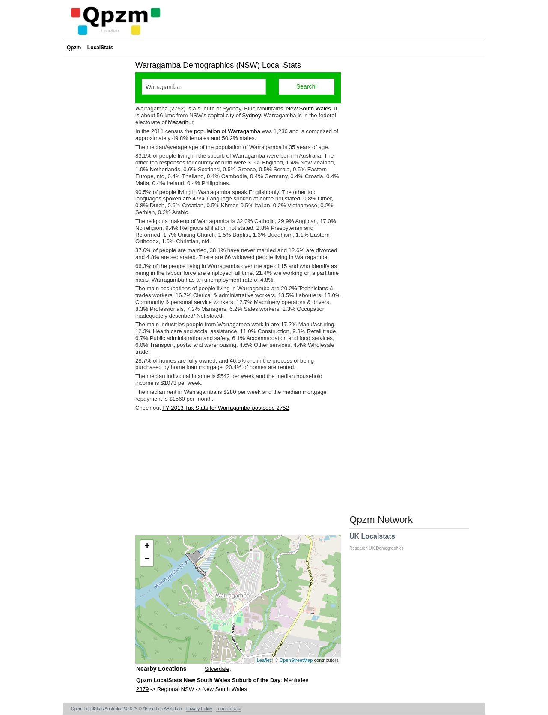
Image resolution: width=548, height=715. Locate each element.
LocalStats (100, 48)
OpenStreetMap (296, 660)
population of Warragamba (227, 131)
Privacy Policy (199, 708)
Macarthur (180, 122)
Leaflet (264, 660)
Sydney (251, 115)
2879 (142, 689)
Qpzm (74, 48)
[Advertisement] (238, 473)
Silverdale (217, 669)
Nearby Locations (161, 668)
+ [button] (147, 546)
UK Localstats (380, 542)
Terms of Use (228, 708)
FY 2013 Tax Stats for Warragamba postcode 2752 (225, 408)
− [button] (147, 559)
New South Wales (308, 108)
